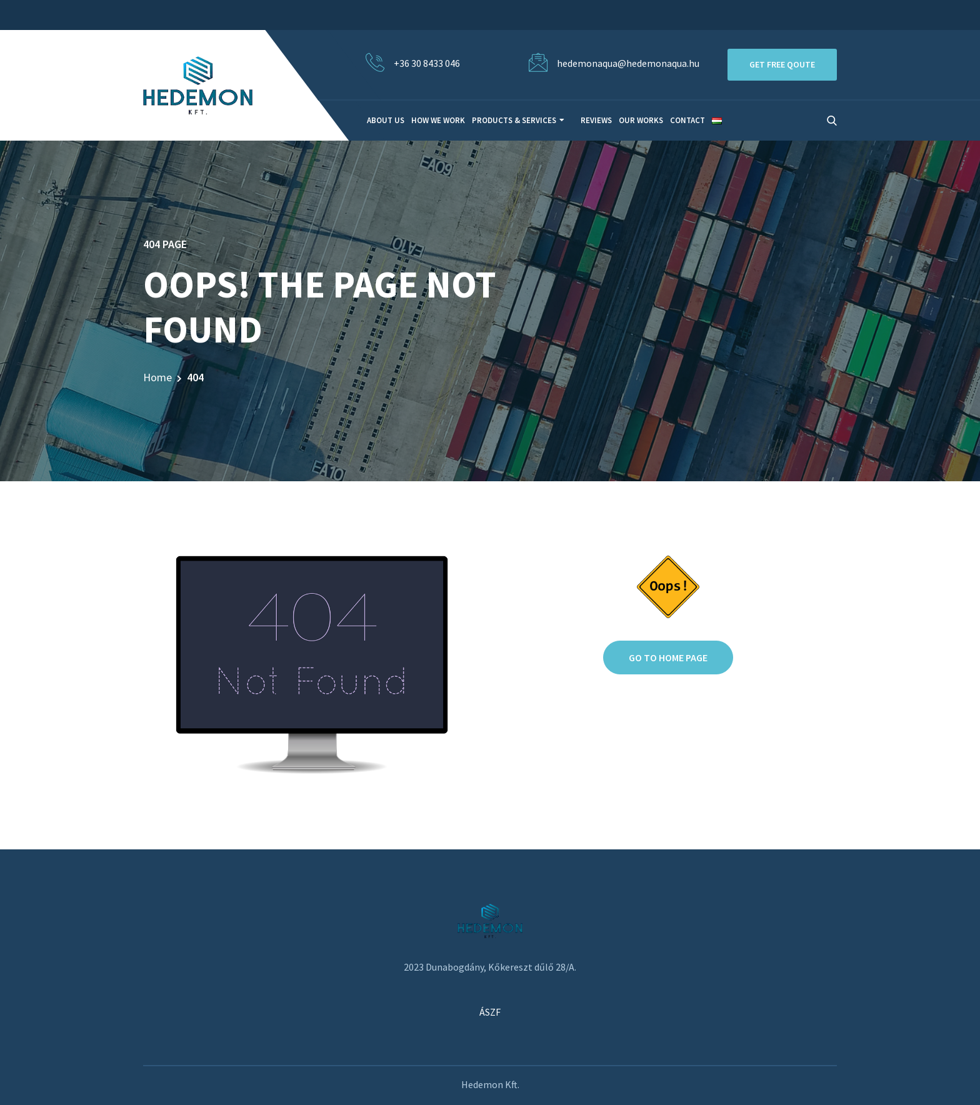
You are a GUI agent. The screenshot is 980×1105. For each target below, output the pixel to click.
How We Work (438, 120)
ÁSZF (490, 1012)
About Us (385, 120)
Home (157, 377)
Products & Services (514, 120)
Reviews (596, 120)
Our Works (641, 120)
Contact (687, 120)
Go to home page (668, 657)
